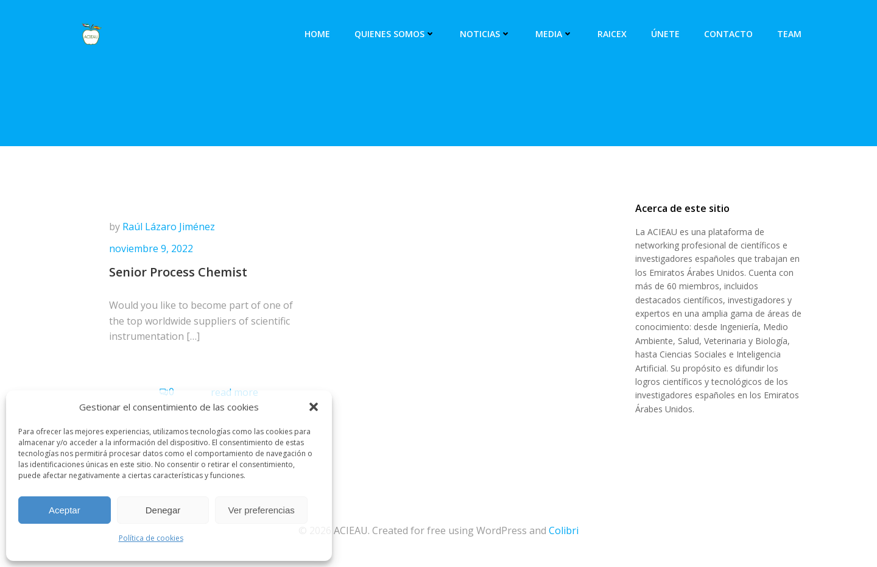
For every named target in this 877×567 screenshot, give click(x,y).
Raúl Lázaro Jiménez (168, 226)
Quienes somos (394, 34)
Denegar (163, 510)
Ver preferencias (261, 510)
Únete (665, 34)
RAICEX (612, 34)
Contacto (728, 34)
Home (317, 34)
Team (789, 34)
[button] (314, 407)
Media (554, 34)
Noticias (485, 34)
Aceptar (64, 510)
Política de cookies (151, 538)
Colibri (564, 530)
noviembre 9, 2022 (151, 248)
